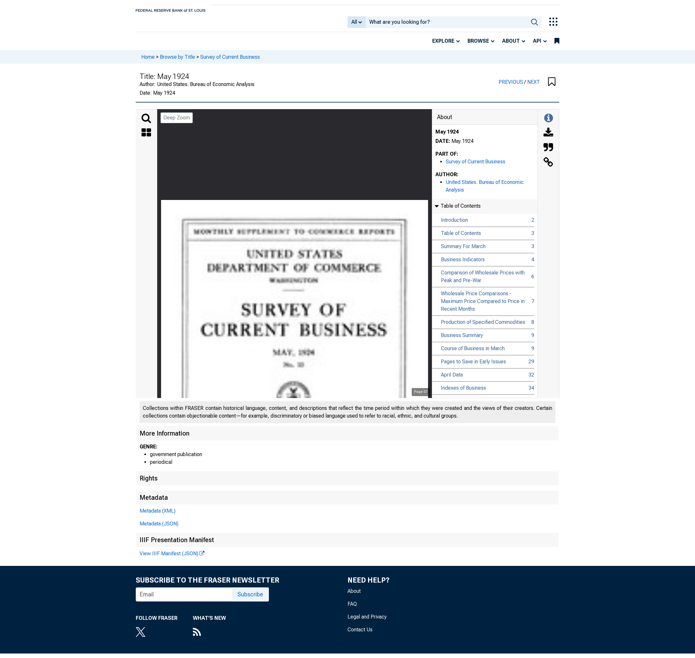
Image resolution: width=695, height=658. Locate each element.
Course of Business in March (473, 353)
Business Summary (462, 340)
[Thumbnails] (146, 137)
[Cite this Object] (548, 152)
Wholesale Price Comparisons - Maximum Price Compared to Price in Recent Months (483, 305)
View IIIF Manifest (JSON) (169, 558)
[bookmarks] (556, 45)
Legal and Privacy (367, 621)
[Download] (548, 137)
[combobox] (446, 24)
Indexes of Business (463, 392)
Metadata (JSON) (159, 528)
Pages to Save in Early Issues (473, 366)
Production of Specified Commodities (483, 327)
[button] (551, 86)
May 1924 (447, 136)
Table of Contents (461, 238)
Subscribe (250, 598)
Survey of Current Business (230, 61)
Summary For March (463, 251)
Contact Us (360, 634)
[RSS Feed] (209, 637)
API (537, 45)
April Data (452, 379)
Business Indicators (463, 264)
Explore (443, 45)
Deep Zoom (176, 122)
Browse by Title (177, 61)
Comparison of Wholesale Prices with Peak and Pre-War (483, 281)
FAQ (352, 608)
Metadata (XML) (158, 515)
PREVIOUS (511, 86)
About (511, 45)
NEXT (533, 86)
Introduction (454, 224)
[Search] (146, 123)
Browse (478, 45)
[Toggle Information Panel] (548, 123)
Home (148, 61)
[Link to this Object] (548, 167)
